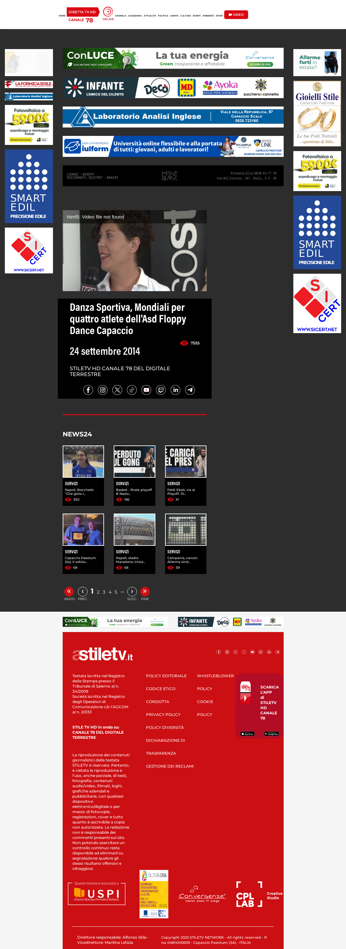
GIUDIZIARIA (135, 16)
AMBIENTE (208, 16)
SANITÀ (174, 16)
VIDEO (236, 15)
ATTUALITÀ (150, 16)
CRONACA (120, 16)
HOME (62, 16)
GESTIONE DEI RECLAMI (170, 766)
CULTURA (185, 16)
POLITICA (163, 16)
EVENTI (197, 16)
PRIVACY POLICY (163, 714)
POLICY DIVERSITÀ (165, 727)
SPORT (219, 16)
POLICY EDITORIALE (166, 675)
